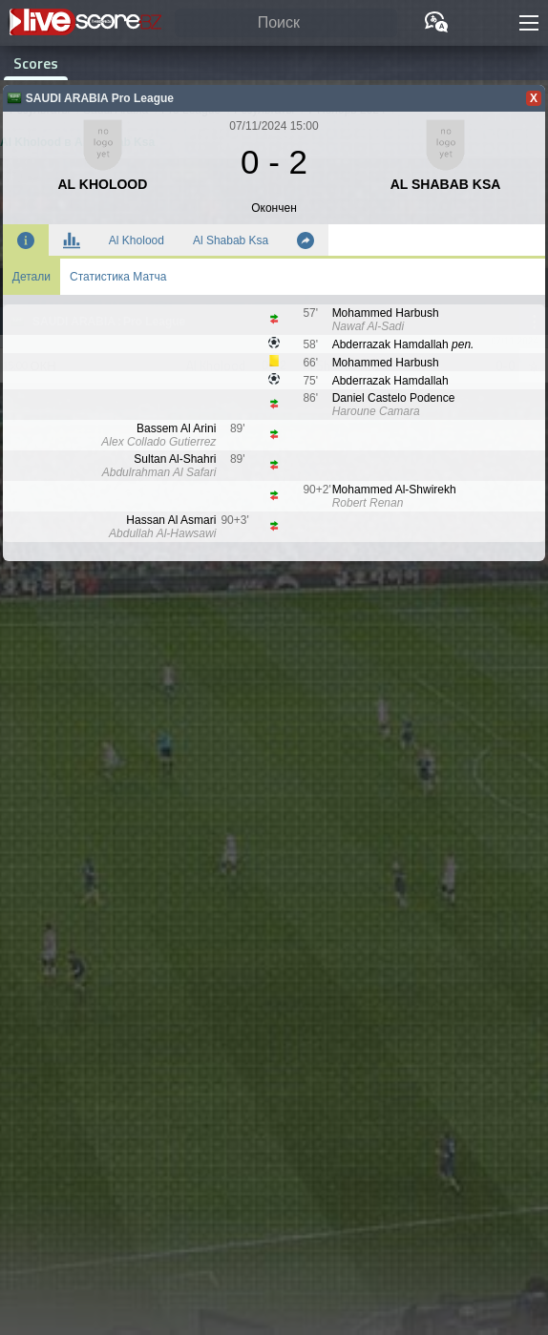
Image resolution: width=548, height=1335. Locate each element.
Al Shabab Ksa (230, 240)
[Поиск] (286, 23)
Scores (35, 63)
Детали (31, 276)
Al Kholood (136, 240)
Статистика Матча (118, 276)
